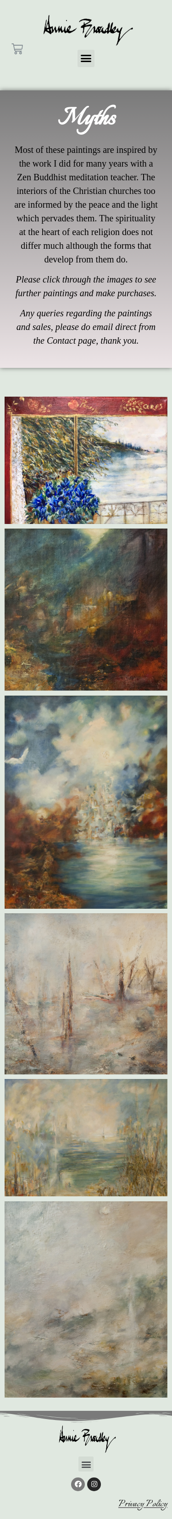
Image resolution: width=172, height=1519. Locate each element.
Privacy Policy (142, 1504)
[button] (86, 58)
